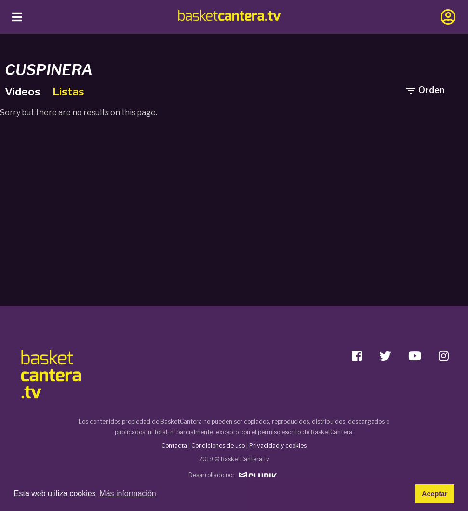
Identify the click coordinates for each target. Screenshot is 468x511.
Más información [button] (127, 493)
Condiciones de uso (218, 445)
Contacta (174, 445)
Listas (68, 91)
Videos (24, 91)
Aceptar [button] (435, 494)
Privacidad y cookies (278, 445)
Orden (424, 90)
